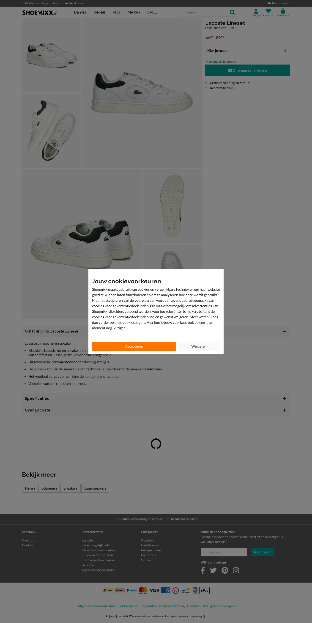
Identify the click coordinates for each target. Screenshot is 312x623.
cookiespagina (134, 322)
